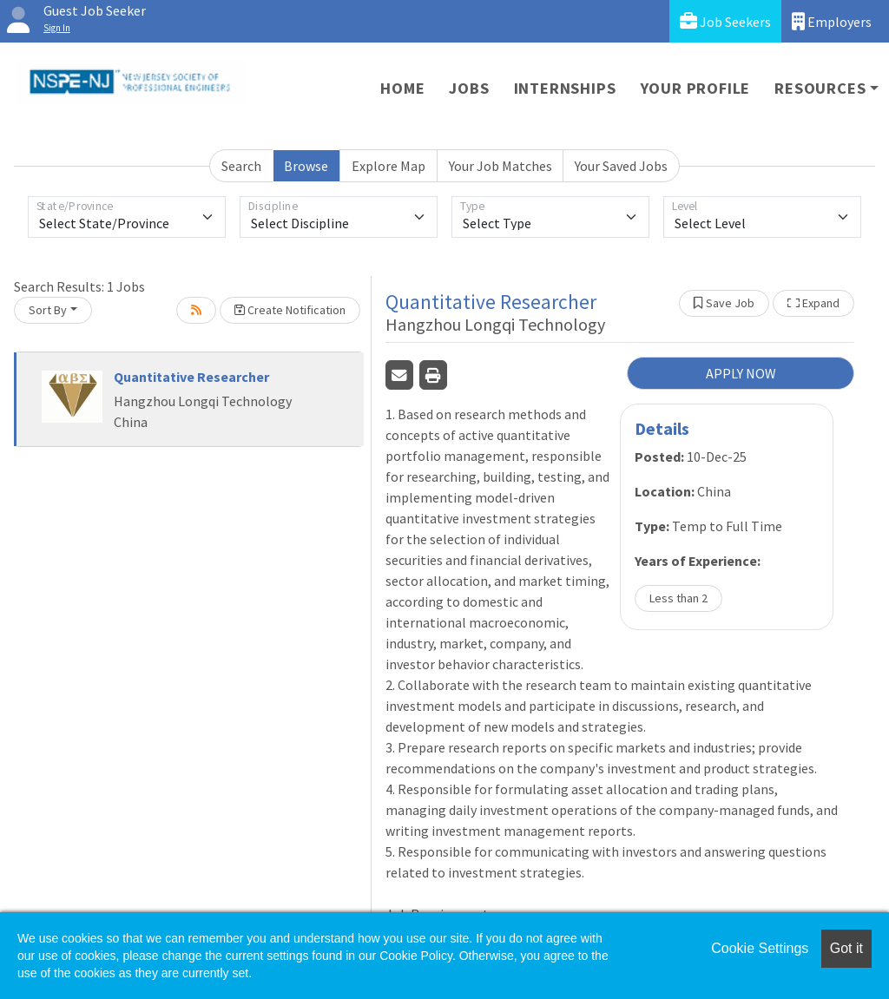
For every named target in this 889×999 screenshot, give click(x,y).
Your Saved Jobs (621, 165)
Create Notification (290, 310)
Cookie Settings (759, 948)
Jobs (469, 88)
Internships (565, 88)
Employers (832, 21)
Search (241, 165)
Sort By (48, 310)
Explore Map (388, 165)
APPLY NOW (741, 373)
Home (402, 88)
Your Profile (696, 88)
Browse (306, 165)
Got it (846, 948)
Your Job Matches (500, 165)
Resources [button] (820, 88)
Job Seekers (725, 21)
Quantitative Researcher (191, 376)
